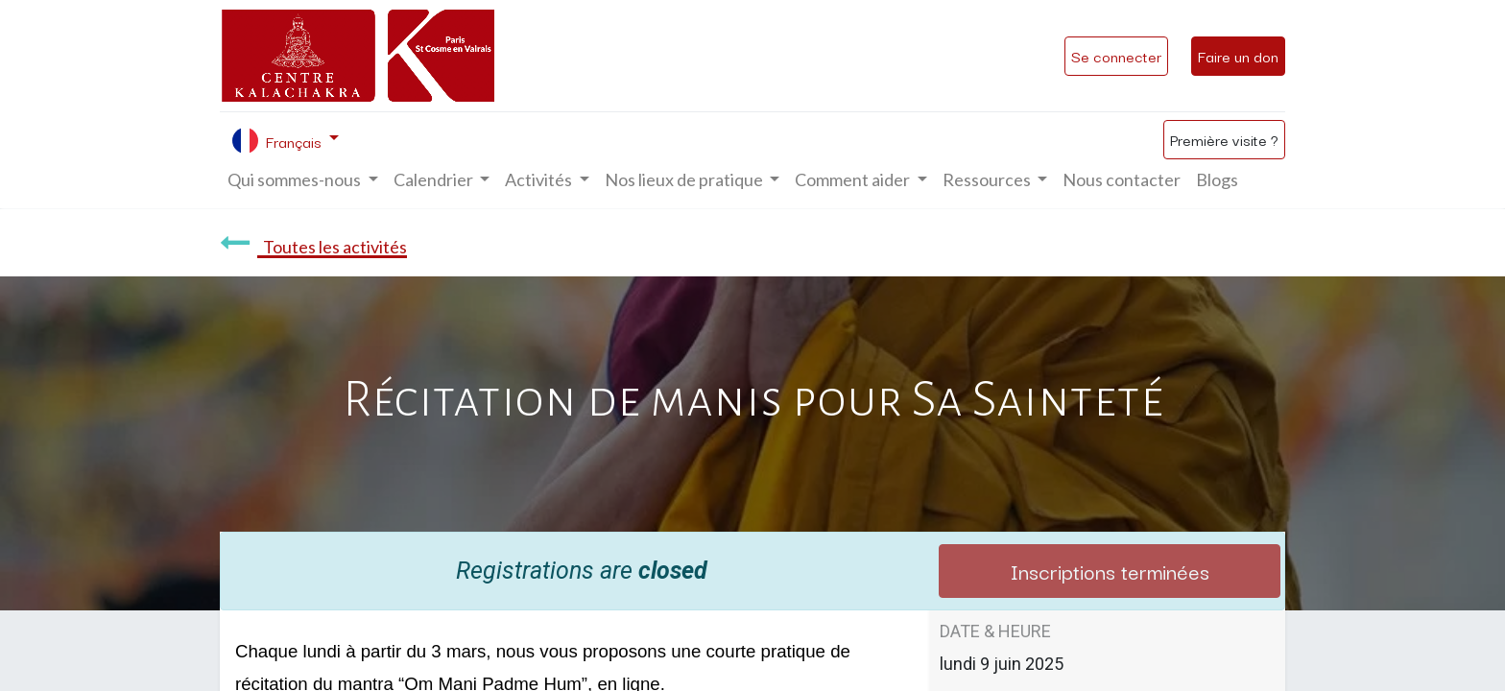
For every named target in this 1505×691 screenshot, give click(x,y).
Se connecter (1116, 55)
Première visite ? (1224, 139)
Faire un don (1238, 55)
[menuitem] (1121, 180)
